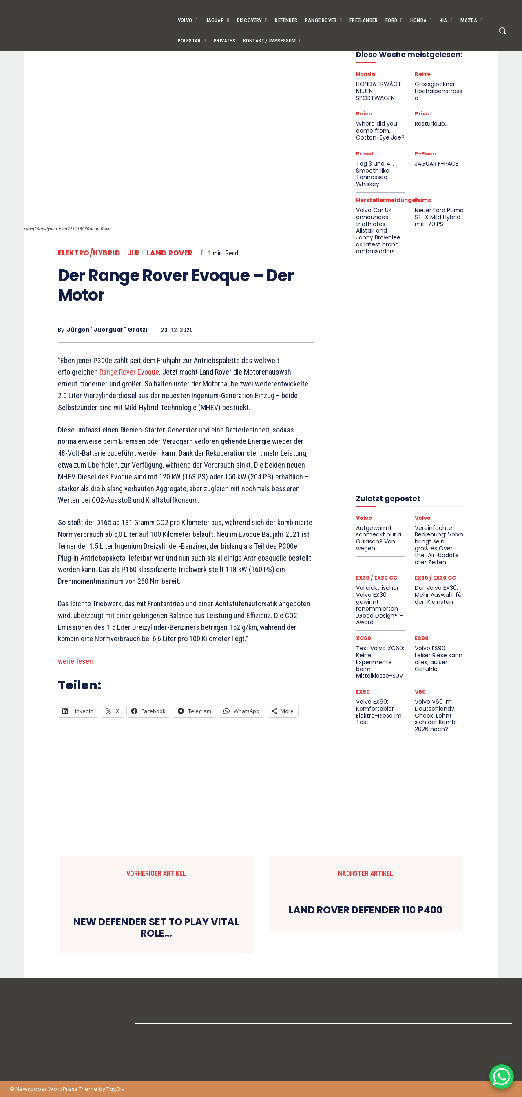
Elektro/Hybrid (89, 253)
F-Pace (425, 153)
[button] (502, 30)
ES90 (422, 638)
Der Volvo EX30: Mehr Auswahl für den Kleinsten (439, 595)
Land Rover (170, 253)
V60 (420, 691)
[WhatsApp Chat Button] (501, 1076)
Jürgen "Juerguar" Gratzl (107, 329)
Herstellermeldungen (387, 200)
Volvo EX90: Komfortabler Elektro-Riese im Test (379, 712)
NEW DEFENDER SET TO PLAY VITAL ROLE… (156, 928)
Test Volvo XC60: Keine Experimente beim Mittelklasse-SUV (380, 662)
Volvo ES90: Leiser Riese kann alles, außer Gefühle (438, 658)
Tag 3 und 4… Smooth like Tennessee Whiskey (375, 174)
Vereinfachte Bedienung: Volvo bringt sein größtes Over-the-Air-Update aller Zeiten (439, 545)
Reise (423, 74)
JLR (133, 253)
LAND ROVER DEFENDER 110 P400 (365, 910)
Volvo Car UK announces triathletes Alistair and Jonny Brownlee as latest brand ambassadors (378, 230)
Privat (424, 113)
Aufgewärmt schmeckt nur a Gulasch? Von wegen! (378, 538)
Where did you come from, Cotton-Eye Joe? (380, 131)
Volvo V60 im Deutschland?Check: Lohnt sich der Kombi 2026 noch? (436, 715)
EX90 (363, 691)
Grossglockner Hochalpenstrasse (438, 91)
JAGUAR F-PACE (436, 164)
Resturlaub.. (431, 124)
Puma (423, 200)
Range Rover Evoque (129, 372)
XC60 (363, 638)
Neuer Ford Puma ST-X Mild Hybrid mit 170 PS (439, 217)
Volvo (364, 518)
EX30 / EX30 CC (376, 578)
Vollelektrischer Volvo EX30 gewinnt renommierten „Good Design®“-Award (379, 605)
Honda (366, 74)
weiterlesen (75, 661)
